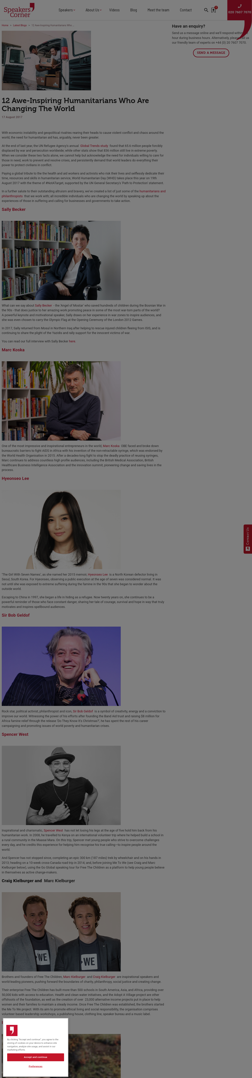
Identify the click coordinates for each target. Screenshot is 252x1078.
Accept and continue (35, 1068)
